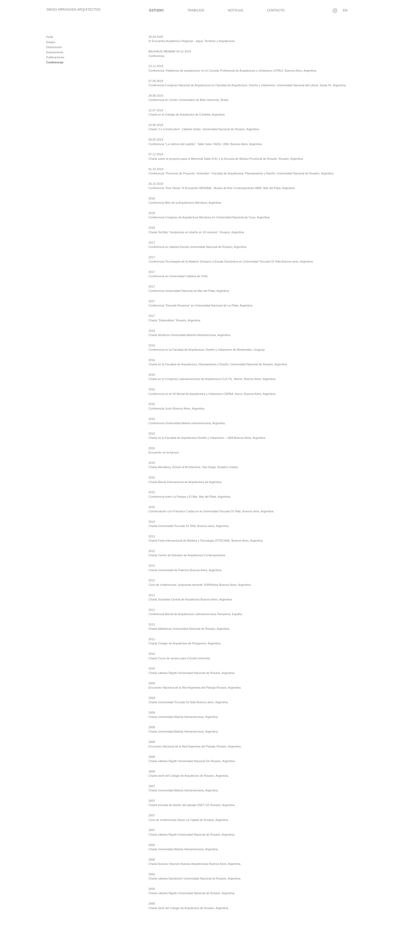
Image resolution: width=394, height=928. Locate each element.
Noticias (235, 10)
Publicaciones (55, 57)
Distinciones (54, 47)
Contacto (276, 10)
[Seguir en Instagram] (335, 10)
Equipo (50, 42)
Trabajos (195, 10)
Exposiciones (55, 52)
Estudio (156, 10)
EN (345, 10)
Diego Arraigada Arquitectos (73, 9)
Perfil (49, 37)
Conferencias (55, 62)
